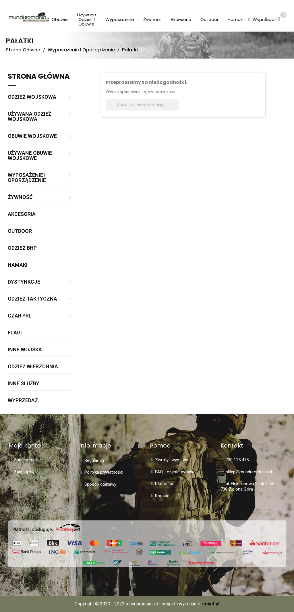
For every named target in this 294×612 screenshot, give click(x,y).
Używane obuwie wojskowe (30, 155)
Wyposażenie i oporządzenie (27, 178)
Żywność (20, 197)
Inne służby (23, 383)
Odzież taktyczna (32, 299)
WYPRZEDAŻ (23, 400)
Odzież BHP (22, 248)
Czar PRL (20, 316)
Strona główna (39, 77)
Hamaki (18, 265)
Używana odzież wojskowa (29, 116)
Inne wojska (25, 350)
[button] (249, 20)
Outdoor (20, 231)
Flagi (15, 333)
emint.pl (210, 604)
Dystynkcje (24, 282)
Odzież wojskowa (32, 97)
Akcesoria (22, 214)
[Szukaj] (142, 105)
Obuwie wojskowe (32, 136)
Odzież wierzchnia (33, 366)
